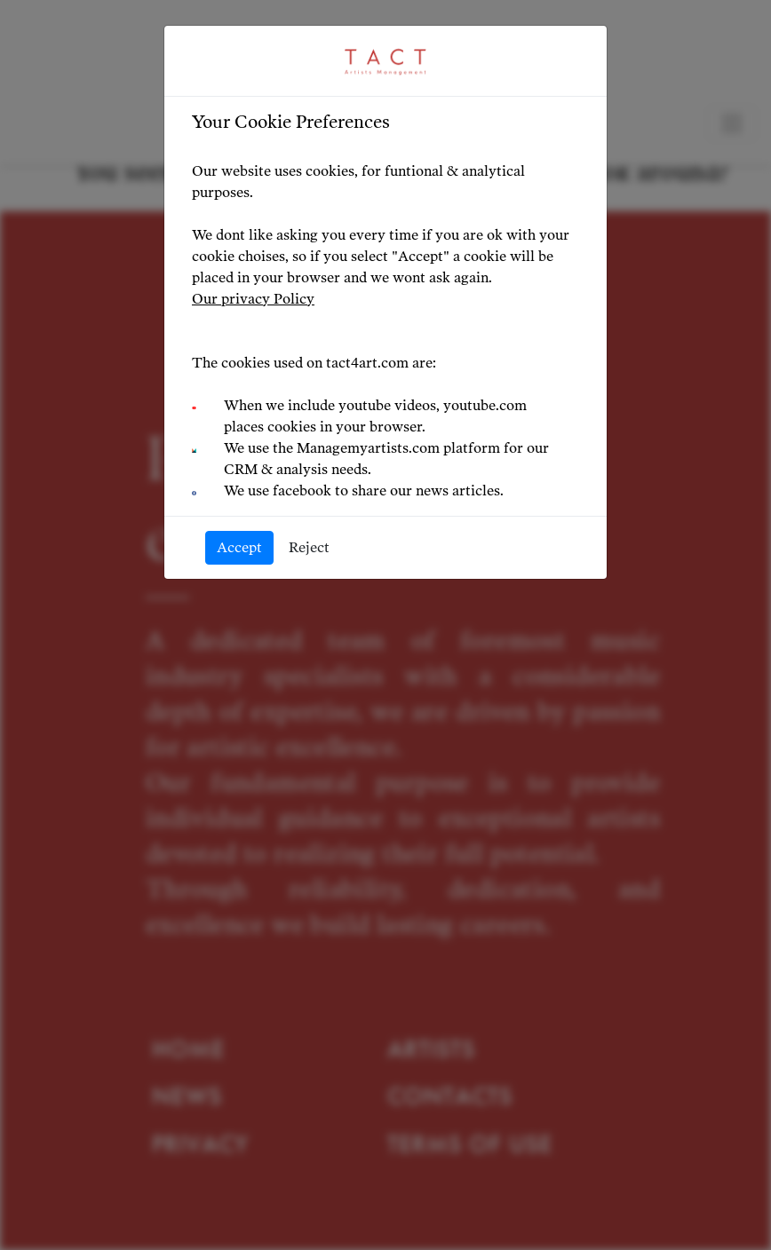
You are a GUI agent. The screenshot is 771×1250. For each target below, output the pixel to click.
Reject (309, 547)
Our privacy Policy (253, 298)
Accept (239, 547)
